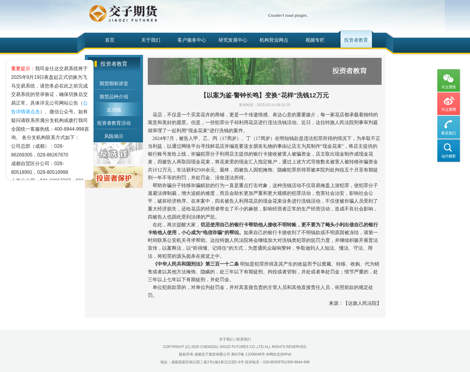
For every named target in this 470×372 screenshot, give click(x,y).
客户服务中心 (191, 40)
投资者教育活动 (114, 123)
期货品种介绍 (114, 96)
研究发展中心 (233, 40)
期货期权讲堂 (114, 83)
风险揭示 (113, 136)
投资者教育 (356, 40)
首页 (110, 40)
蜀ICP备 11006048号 (248, 354)
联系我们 (243, 339)
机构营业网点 (274, 40)
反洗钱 (114, 109)
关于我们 (150, 40)
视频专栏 (315, 40)
